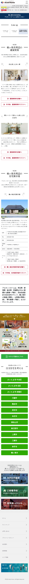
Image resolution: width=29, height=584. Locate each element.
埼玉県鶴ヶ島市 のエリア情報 (5, 31)
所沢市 (14, 410)
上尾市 (14, 434)
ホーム (4, 518)
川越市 (14, 398)
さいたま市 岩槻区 (14, 392)
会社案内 (4, 544)
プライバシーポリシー (8, 537)
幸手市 (14, 447)
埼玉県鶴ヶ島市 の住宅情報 (14, 31)
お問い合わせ (5, 531)
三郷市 (14, 441)
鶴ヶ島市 (14, 453)
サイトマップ (5, 524)
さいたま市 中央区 (14, 380)
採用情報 (4, 551)
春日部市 (14, 428)
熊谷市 (14, 404)
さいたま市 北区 (14, 386)
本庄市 (14, 416)
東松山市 (14, 422)
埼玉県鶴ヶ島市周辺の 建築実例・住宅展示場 (23, 31)
